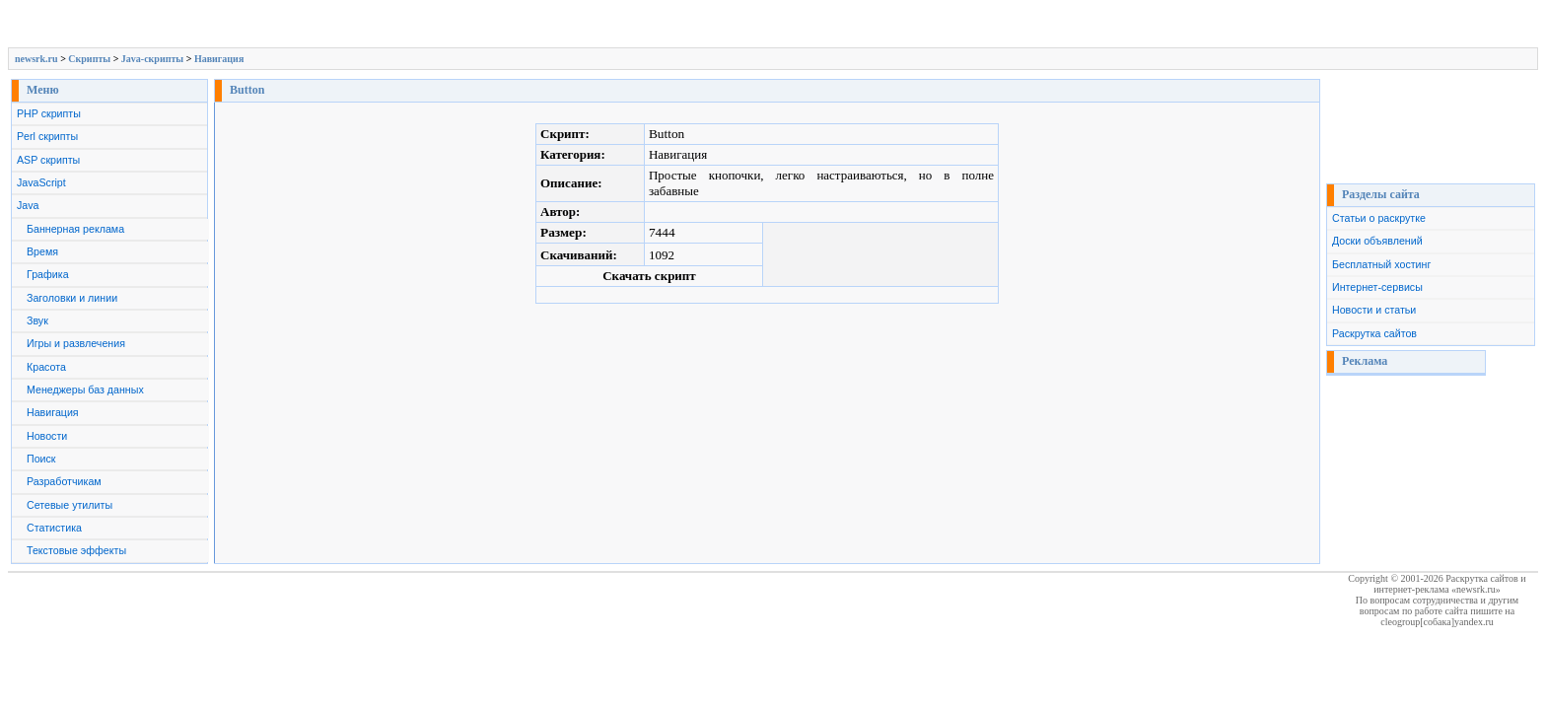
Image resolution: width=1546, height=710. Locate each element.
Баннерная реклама (75, 229)
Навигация (219, 58)
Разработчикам (64, 481)
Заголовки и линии (72, 298)
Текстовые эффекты (76, 550)
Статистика (54, 527)
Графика (48, 274)
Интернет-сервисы (1377, 287)
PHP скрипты (49, 113)
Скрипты (89, 58)
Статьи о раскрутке (1379, 218)
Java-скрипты (152, 58)
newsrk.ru (36, 58)
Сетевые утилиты (69, 505)
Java (28, 205)
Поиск (41, 458)
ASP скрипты (48, 160)
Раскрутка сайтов (1374, 333)
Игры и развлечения (76, 343)
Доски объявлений (1377, 241)
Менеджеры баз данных (85, 389)
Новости (47, 436)
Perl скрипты (47, 136)
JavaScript (41, 182)
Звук (37, 320)
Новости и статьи (1374, 310)
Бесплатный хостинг (1381, 264)
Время (42, 251)
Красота (46, 367)
